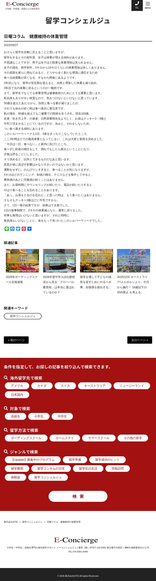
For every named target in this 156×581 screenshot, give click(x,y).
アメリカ (17, 385)
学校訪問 (118, 468)
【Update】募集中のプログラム (33, 459)
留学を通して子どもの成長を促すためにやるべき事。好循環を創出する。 (95, 285)
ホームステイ (65, 438)
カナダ (42, 385)
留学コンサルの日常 (51, 468)
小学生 (38, 416)
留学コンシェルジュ (23, 316)
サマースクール (98, 438)
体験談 (15, 477)
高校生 (15, 416)
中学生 (62, 416)
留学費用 (17, 468)
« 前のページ (16, 340)
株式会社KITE (11, 522)
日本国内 (17, 394)
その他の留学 (133, 438)
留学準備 (75, 459)
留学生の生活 (88, 468)
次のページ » (139, 340)
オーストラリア (94, 385)
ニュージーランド (132, 385)
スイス (65, 385)
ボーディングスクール (26, 438)
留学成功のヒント (107, 459)
